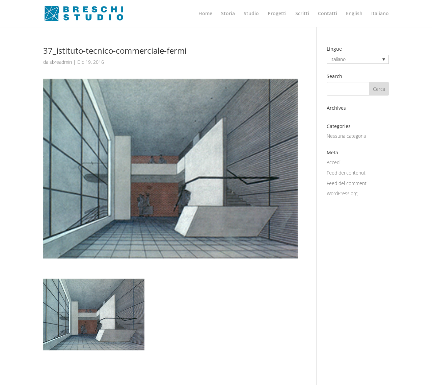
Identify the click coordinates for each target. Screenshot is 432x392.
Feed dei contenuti (347, 172)
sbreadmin (61, 62)
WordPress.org (342, 193)
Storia (228, 14)
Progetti (277, 14)
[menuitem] (354, 19)
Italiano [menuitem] (338, 59)
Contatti (327, 14)
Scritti (302, 14)
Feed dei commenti (347, 183)
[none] (358, 59)
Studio (251, 14)
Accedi (334, 162)
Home (205, 14)
